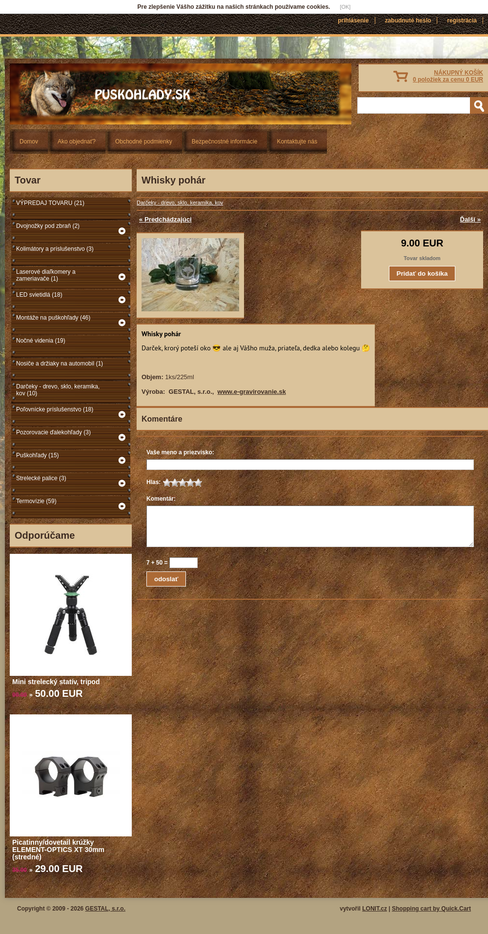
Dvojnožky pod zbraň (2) (48, 226)
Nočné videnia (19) (40, 340)
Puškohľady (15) (37, 455)
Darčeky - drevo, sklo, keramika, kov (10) (58, 390)
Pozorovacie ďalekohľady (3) (53, 432)
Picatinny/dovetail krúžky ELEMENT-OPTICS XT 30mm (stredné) (58, 849)
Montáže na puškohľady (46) (53, 317)
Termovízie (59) (36, 501)
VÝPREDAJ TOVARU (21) (50, 203)
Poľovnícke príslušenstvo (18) (54, 409)
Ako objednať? (77, 141)
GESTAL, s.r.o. (105, 908)
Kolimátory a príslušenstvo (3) (55, 248)
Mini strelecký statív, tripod (56, 682)
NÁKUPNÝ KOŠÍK (448, 76)
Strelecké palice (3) (41, 478)
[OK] (345, 7)
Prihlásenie (353, 20)
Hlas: (153, 482)
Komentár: (161, 498)
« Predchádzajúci (165, 219)
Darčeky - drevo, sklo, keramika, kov (180, 202)
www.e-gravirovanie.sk (252, 391)
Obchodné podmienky (143, 141)
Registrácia (462, 20)
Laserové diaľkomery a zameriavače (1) (46, 275)
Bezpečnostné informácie (225, 141)
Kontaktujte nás (297, 141)
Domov (29, 141)
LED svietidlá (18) (39, 294)
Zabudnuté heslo (408, 20)
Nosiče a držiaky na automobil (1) (59, 363)
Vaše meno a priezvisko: (180, 452)
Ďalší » (470, 219)
